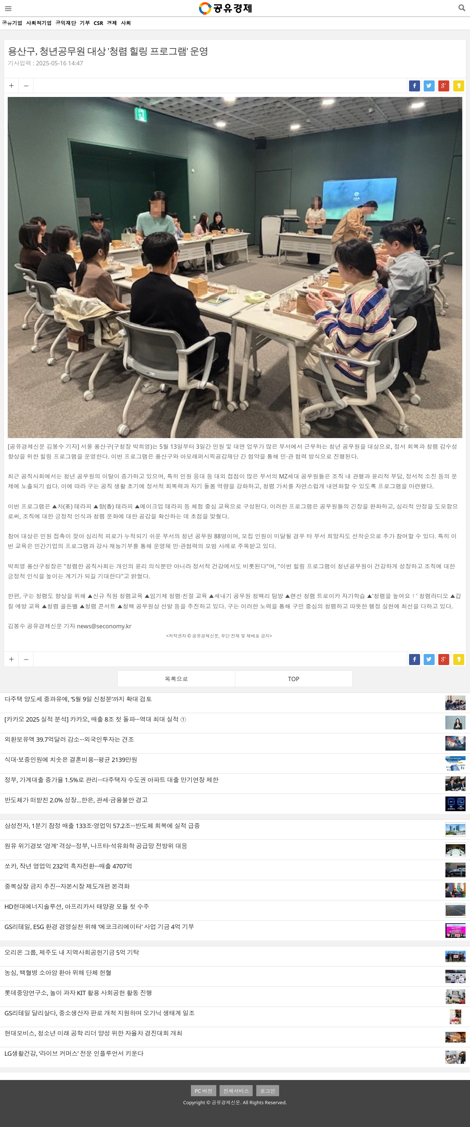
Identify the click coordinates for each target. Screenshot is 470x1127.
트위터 (429, 85)
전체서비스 (236, 1090)
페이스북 (414, 85)
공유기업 (12, 22)
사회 (126, 22)
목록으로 (176, 679)
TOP (294, 679)
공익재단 (65, 22)
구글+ (444, 85)
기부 (85, 22)
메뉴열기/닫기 (7, 8)
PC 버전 (204, 1090)
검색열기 (461, 8)
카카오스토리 (458, 85)
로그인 (267, 1090)
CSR (98, 22)
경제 (112, 22)
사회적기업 (39, 22)
